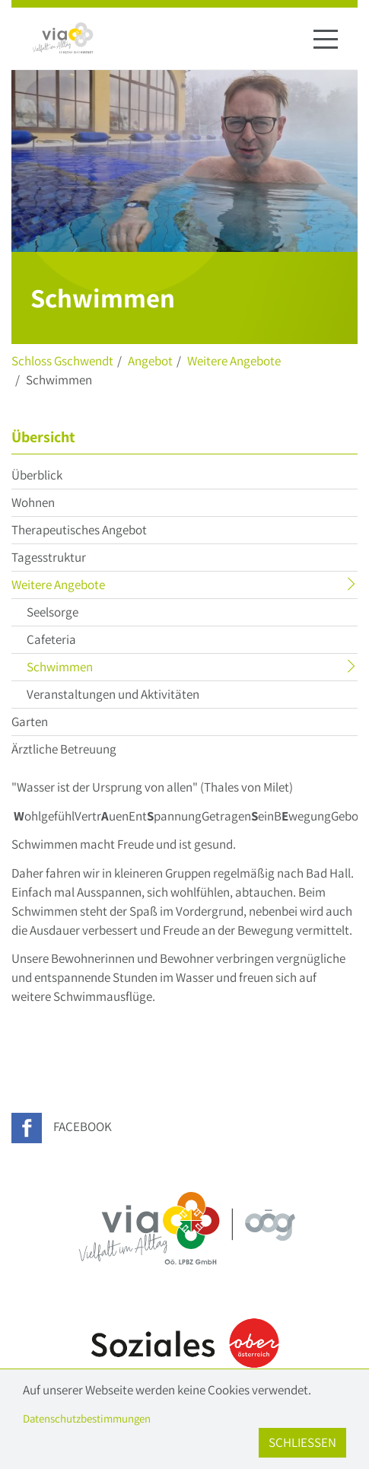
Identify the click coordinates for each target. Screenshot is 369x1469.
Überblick (36, 475)
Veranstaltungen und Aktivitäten (113, 694)
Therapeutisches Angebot (79, 529)
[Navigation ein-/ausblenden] (325, 38)
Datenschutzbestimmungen (87, 1418)
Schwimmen (89, 668)
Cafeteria (51, 639)
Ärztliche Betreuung (63, 749)
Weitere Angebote (234, 360)
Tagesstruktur (48, 557)
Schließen (302, 1442)
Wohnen (33, 502)
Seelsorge (52, 612)
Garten (29, 721)
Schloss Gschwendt (62, 360)
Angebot (150, 360)
